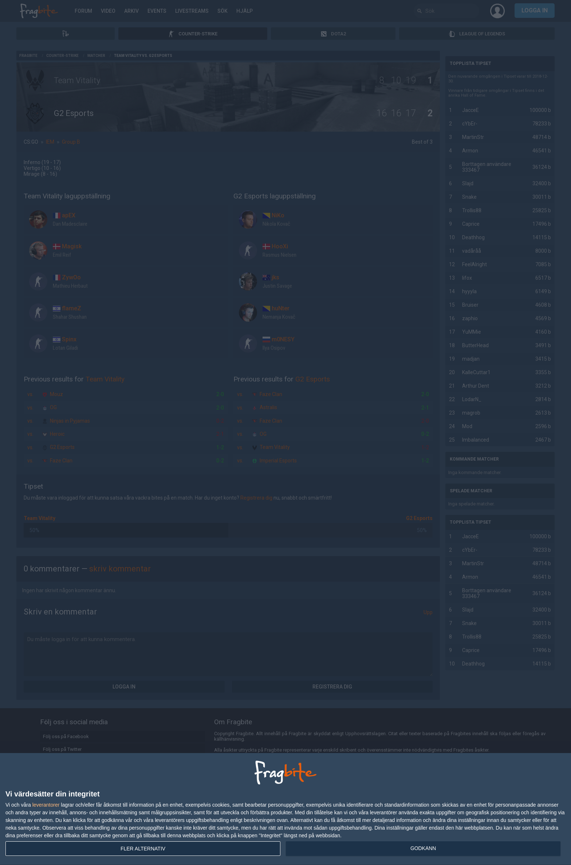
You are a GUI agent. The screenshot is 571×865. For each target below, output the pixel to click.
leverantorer (46, 804)
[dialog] (285, 809)
